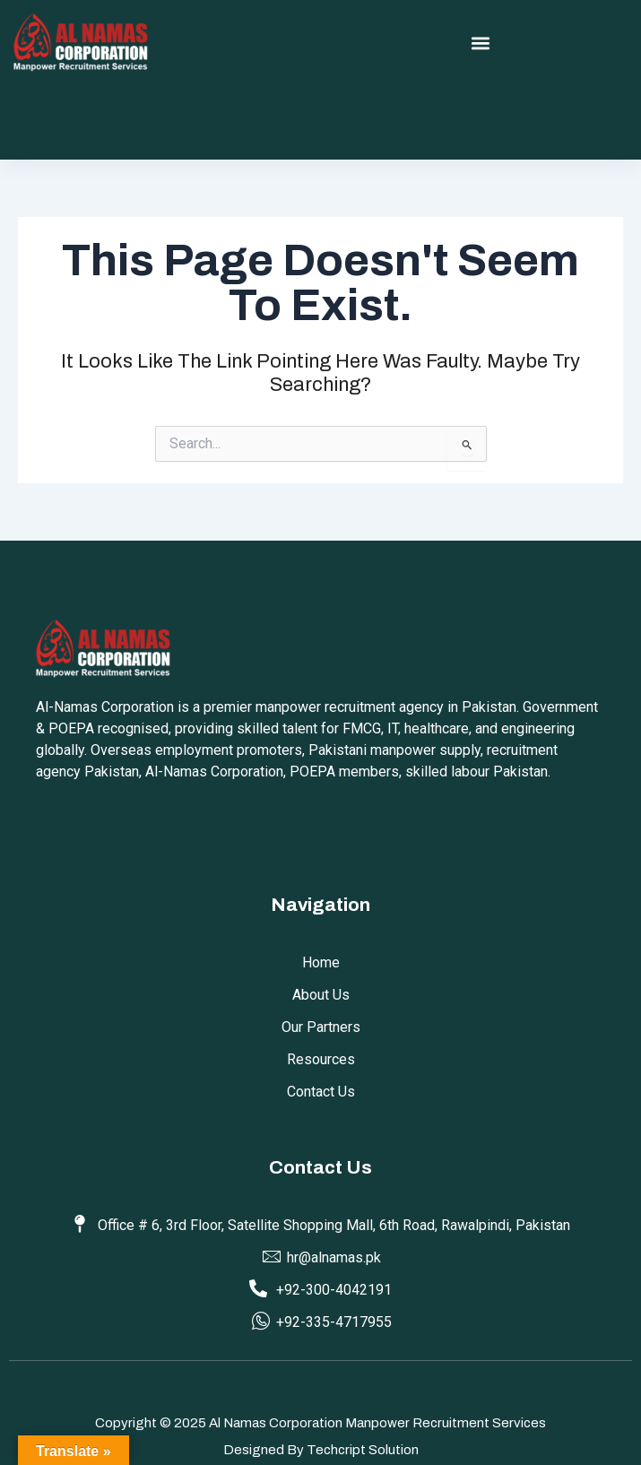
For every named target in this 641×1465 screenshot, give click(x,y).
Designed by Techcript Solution (321, 1450)
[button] (481, 43)
